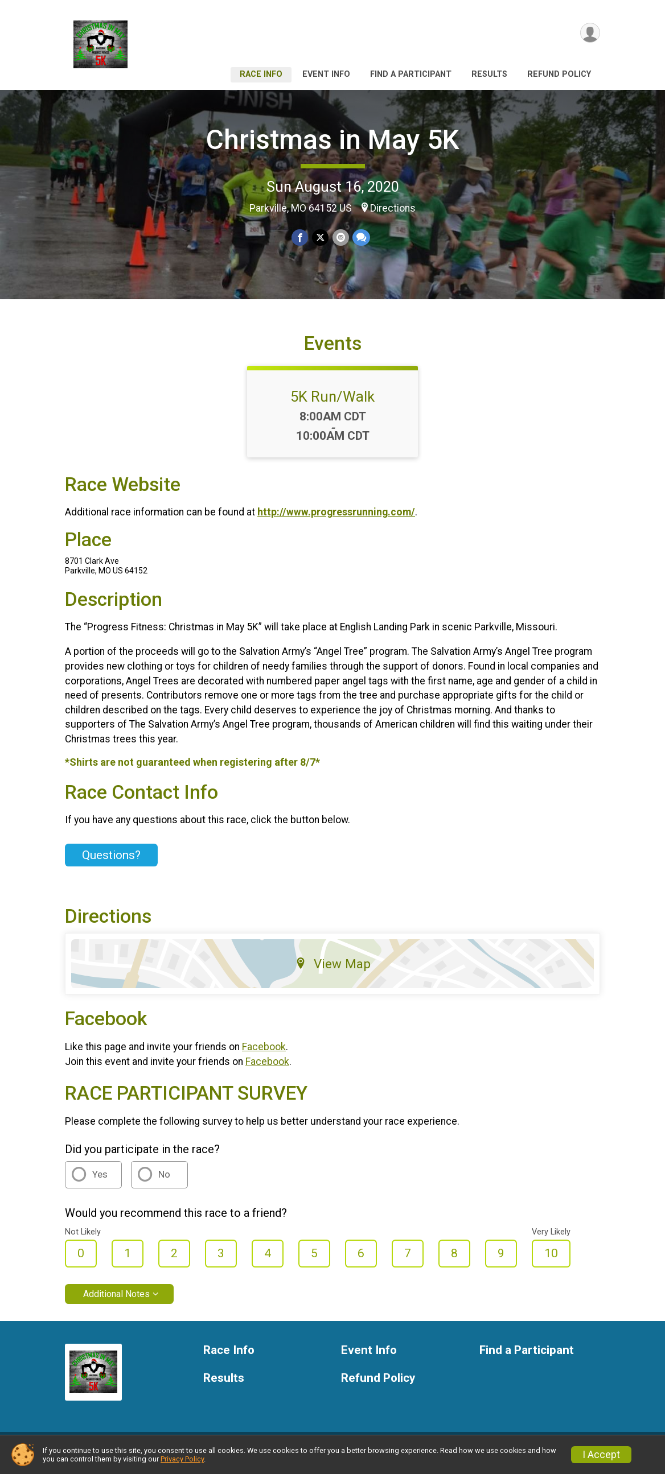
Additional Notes (116, 1300)
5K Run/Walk (332, 403)
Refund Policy (559, 74)
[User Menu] (589, 33)
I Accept (601, 1454)
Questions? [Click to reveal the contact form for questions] (111, 862)
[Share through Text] (361, 237)
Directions (393, 208)
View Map (333, 971)
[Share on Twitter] (320, 237)
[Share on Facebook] (300, 237)
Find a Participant (410, 74)
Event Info (326, 74)
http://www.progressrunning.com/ (336, 519)
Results (489, 74)
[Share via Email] (340, 237)
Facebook (264, 1053)
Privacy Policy (182, 1459)
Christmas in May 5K (332, 139)
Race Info (261, 74)
